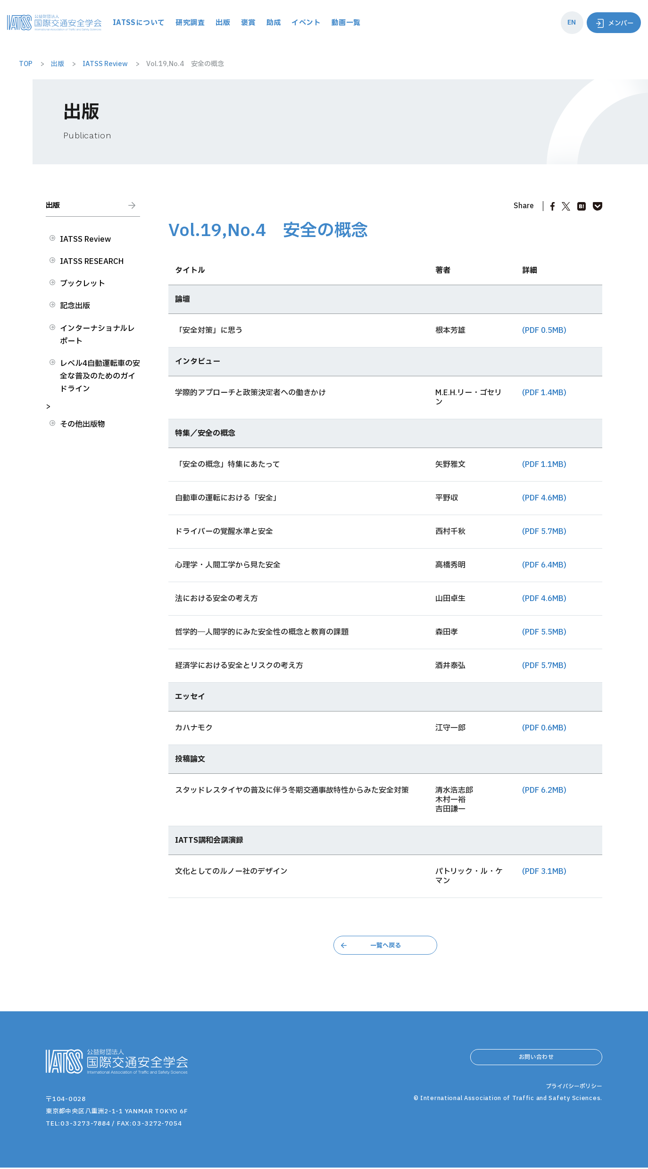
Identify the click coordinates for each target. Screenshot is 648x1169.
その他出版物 (82, 429)
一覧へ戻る (385, 945)
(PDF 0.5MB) (544, 330)
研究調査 (242, 22)
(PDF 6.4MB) (544, 565)
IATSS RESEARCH (92, 266)
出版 (275, 22)
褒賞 (301, 22)
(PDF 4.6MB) (544, 498)
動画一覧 (402, 22)
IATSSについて (189, 22)
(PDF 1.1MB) (544, 464)
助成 (327, 22)
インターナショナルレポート (97, 340)
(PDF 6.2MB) (544, 790)
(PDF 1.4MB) (544, 392)
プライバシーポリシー (571, 1113)
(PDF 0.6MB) (544, 728)
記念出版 (75, 311)
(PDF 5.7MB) (544, 531)
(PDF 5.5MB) (544, 632)
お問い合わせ (536, 1061)
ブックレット (82, 289)
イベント (361, 22)
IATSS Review (85, 244)
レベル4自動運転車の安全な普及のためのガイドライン (100, 381)
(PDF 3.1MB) (544, 871)
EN (567, 22)
